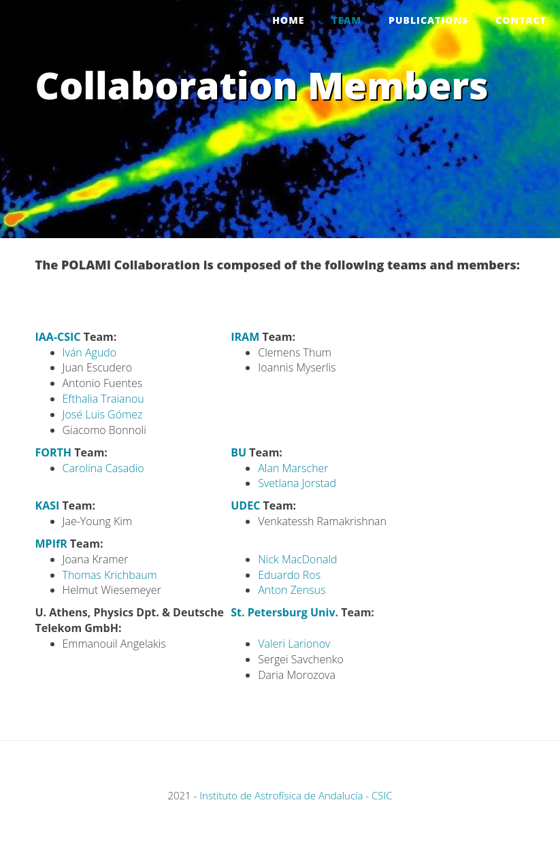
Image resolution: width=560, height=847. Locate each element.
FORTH (53, 452)
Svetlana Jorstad (297, 483)
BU (238, 452)
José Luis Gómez (103, 414)
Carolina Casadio (103, 468)
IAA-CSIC (58, 336)
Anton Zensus (291, 589)
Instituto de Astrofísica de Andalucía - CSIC (295, 795)
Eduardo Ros (289, 574)
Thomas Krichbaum (110, 574)
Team (346, 20)
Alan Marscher (293, 468)
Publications (428, 20)
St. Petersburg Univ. (284, 612)
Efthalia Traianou (103, 398)
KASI (47, 505)
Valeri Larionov (294, 643)
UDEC (245, 505)
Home (288, 20)
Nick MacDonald (297, 559)
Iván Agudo (90, 352)
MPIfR (51, 543)
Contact (520, 20)
